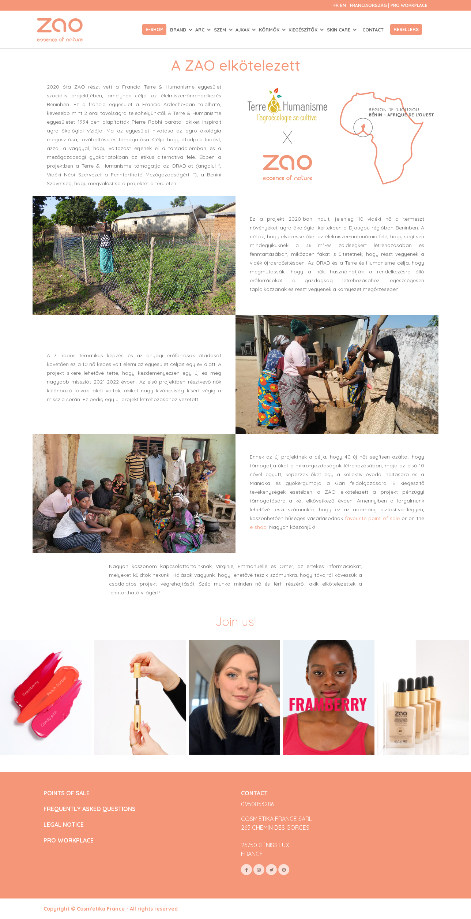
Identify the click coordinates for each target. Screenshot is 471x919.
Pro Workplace (409, 5)
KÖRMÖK (270, 30)
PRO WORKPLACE (69, 840)
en (343, 5)
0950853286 (257, 804)
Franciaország (369, 5)
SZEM (221, 30)
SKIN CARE (339, 30)
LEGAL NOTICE (64, 824)
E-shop (154, 29)
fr (336, 5)
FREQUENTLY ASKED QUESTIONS (90, 809)
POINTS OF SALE (67, 793)
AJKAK (243, 30)
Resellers (406, 29)
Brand (179, 30)
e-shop (258, 527)
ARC (200, 30)
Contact (373, 30)
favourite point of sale (372, 518)
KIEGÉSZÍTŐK (304, 30)
